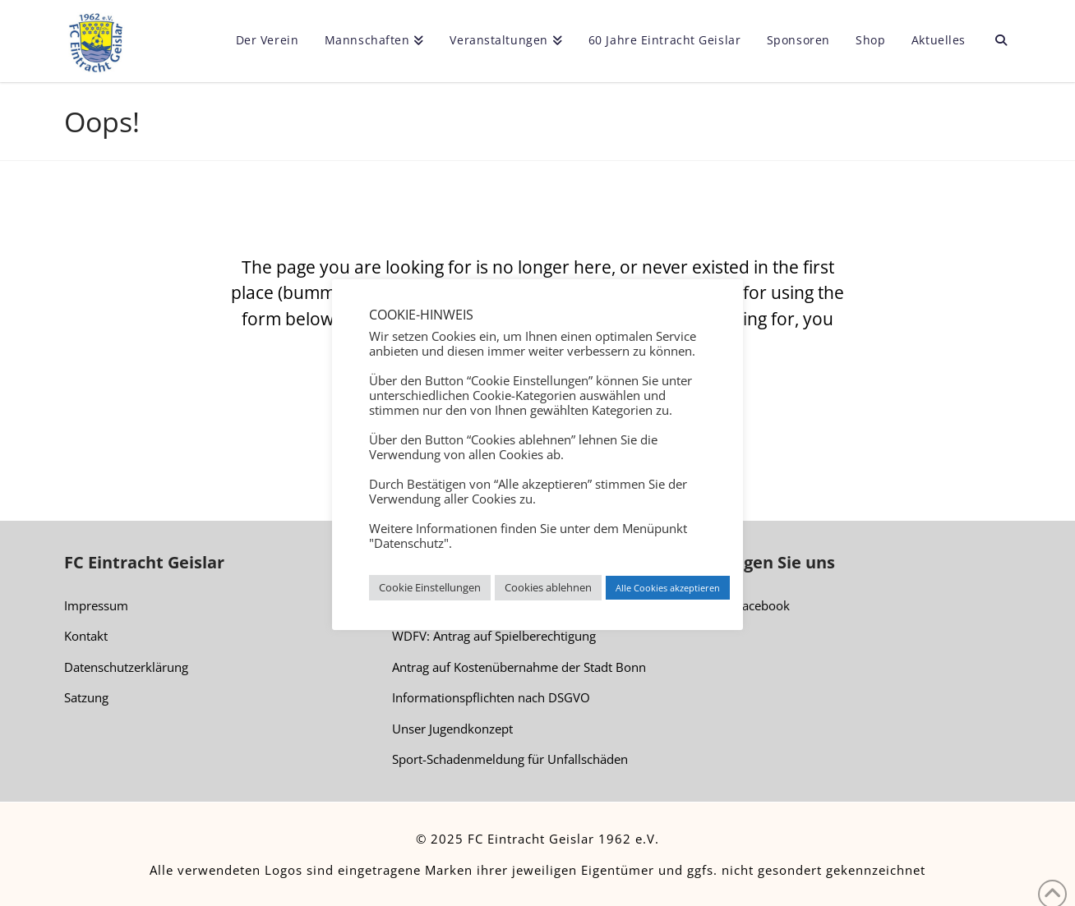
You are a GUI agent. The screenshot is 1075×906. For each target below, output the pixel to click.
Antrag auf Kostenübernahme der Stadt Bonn (519, 667)
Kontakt (86, 636)
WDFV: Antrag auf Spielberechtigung (494, 636)
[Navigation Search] (994, 41)
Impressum (96, 605)
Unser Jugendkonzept (452, 728)
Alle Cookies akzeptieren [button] (668, 588)
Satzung (86, 697)
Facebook (755, 606)
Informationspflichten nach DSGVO (491, 697)
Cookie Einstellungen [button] (430, 587)
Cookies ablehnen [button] (548, 587)
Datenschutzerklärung (126, 667)
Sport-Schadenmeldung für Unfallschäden (510, 759)
